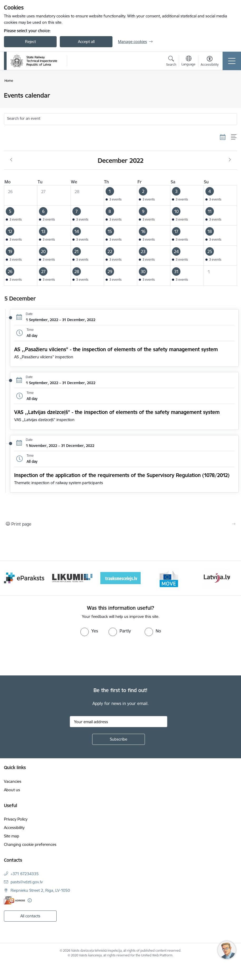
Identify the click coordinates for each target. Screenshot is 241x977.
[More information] (30, 900)
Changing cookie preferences (30, 844)
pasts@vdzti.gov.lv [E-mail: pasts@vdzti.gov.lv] (27, 881)
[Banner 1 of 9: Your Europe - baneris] (24, 577)
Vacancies (12, 781)
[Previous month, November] (11, 160)
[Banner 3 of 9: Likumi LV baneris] (120, 577)
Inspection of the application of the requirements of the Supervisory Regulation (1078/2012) (121, 475)
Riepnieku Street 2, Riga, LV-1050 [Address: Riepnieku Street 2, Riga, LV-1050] (40, 890)
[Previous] (12, 578)
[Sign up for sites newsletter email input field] (118, 721)
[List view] (234, 137)
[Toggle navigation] (232, 61)
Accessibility (14, 827)
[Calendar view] (223, 137)
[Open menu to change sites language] (188, 61)
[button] (120, 195)
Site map (11, 835)
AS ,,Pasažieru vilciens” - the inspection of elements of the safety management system (116, 349)
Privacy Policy (15, 819)
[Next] (229, 578)
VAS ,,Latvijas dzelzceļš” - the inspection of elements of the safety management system (117, 412)
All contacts (30, 915)
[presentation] (44, 656)
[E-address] (14, 900)
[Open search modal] (171, 61)
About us (12, 789)
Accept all (86, 41)
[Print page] (120, 524)
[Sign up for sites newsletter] (118, 739)
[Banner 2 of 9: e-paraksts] (72, 577)
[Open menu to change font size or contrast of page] (209, 61)
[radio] (89, 631)
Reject (30, 41)
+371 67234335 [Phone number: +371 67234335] (25, 873)
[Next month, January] (230, 160)
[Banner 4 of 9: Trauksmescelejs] (169, 577)
